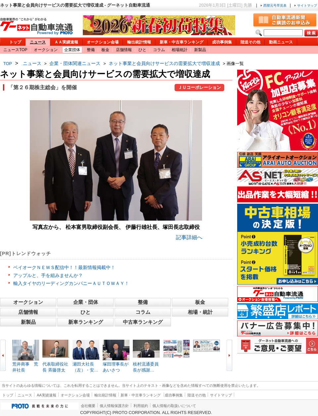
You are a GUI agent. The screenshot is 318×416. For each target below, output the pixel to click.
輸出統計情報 (139, 42)
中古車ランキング (143, 322)
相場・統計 (200, 312)
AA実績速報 (46, 395)
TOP (7, 63)
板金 (105, 49)
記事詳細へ (189, 237)
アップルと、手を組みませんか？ (48, 275)
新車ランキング (85, 322)
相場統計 (179, 49)
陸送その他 (250, 42)
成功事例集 (222, 42)
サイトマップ (305, 5)
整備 (91, 49)
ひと (142, 49)
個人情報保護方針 (114, 406)
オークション (46, 49)
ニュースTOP (15, 49)
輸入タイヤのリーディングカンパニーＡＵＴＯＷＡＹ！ (71, 283)
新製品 (200, 49)
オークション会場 (103, 42)
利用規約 (140, 406)
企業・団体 (85, 302)
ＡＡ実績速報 (66, 42)
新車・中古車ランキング (181, 42)
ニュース (38, 42)
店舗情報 (124, 49)
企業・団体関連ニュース (74, 63)
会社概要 (88, 406)
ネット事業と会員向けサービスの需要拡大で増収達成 (164, 63)
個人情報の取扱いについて (174, 406)
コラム (159, 49)
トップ (15, 42)
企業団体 (72, 49)
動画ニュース (281, 42)
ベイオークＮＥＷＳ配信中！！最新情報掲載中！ (64, 267)
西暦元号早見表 (274, 5)
